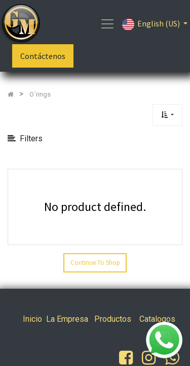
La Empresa (67, 319)
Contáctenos (42, 56)
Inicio (32, 319)
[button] (167, 115)
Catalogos (157, 319)
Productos (112, 319)
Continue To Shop (95, 262)
